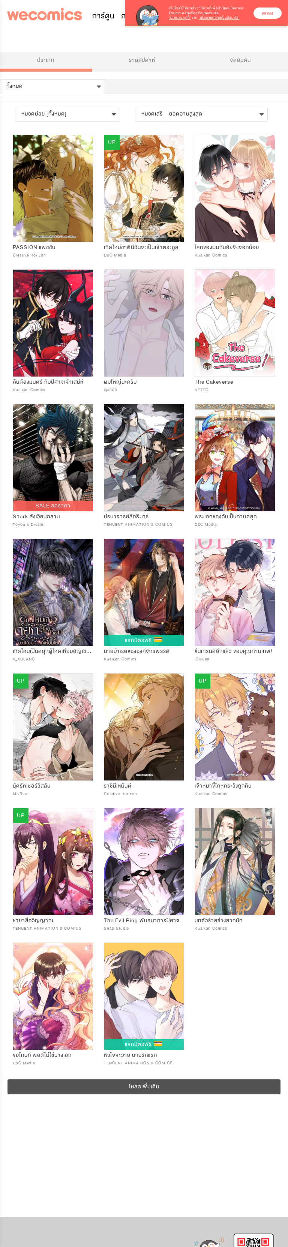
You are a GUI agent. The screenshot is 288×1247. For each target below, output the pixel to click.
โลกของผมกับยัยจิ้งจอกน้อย (227, 247)
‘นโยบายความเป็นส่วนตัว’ (219, 18)
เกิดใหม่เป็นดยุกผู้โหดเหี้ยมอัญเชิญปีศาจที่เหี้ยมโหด (71, 651)
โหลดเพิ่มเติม (144, 1086)
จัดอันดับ (240, 60)
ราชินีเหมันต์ (118, 786)
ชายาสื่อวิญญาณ (33, 920)
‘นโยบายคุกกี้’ (180, 18)
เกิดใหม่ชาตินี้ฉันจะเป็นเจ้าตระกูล (141, 247)
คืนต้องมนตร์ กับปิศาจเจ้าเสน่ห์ (48, 382)
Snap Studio (116, 928)
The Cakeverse (214, 382)
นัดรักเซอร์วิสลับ (32, 786)
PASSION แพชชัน (34, 247)
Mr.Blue (20, 793)
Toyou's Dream (28, 524)
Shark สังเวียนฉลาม (36, 516)
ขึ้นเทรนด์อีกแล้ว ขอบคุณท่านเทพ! (234, 651)
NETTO (202, 389)
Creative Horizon (29, 255)
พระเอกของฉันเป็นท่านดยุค (226, 516)
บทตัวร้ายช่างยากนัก (219, 920)
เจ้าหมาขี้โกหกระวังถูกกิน (223, 786)
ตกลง (267, 13)
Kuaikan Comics (211, 255)
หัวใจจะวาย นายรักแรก (130, 1055)
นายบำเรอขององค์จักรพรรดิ (137, 651)
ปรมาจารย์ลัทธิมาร (126, 516)
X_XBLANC (24, 659)
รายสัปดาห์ (142, 60)
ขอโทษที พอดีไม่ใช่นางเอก (42, 1055)
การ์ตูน (103, 16)
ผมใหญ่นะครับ (120, 382)
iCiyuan (202, 659)
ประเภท (45, 60)
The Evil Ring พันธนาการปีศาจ (142, 920)
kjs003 (110, 389)
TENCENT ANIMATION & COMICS (138, 524)
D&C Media (115, 255)
